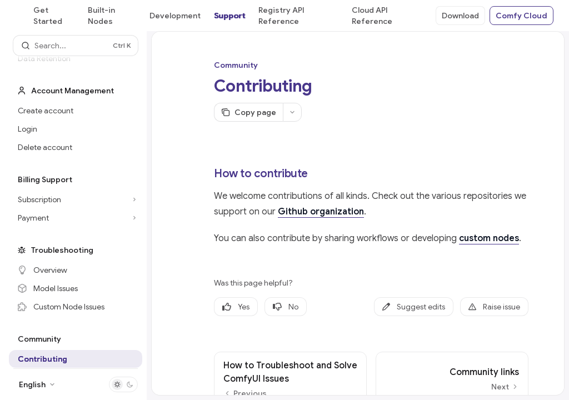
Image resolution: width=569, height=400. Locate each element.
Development (175, 16)
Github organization (321, 211)
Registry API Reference (281, 15)
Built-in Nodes (101, 15)
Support (229, 16)
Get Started (47, 15)
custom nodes (489, 238)
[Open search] (75, 46)
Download (460, 16)
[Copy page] (248, 112)
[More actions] (292, 112)
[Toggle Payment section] (75, 218)
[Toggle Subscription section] (75, 199)
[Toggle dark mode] (123, 384)
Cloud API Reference (372, 15)
